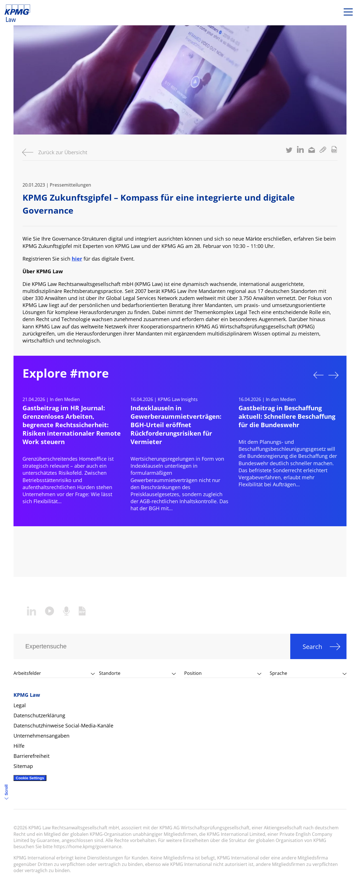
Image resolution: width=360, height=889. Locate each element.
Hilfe (19, 745)
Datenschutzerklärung (39, 715)
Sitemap (23, 766)
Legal (20, 705)
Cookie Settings (30, 778)
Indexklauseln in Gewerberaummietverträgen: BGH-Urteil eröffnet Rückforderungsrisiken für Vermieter (175, 425)
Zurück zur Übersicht (62, 152)
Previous (318, 375)
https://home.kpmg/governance (88, 846)
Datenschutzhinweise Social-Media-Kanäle (63, 725)
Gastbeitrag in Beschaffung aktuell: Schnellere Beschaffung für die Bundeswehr (286, 416)
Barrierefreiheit (32, 756)
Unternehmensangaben (41, 735)
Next (333, 375)
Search (312, 646)
